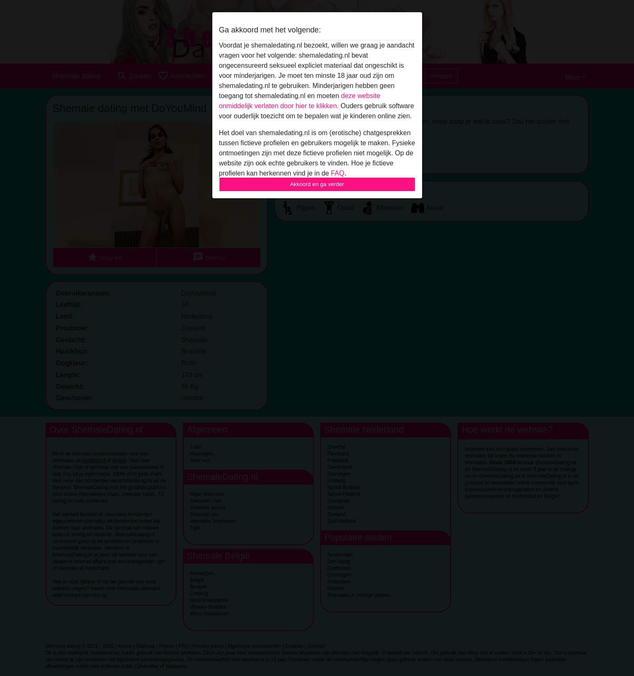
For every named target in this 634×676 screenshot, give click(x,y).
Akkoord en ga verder (317, 184)
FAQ (337, 173)
